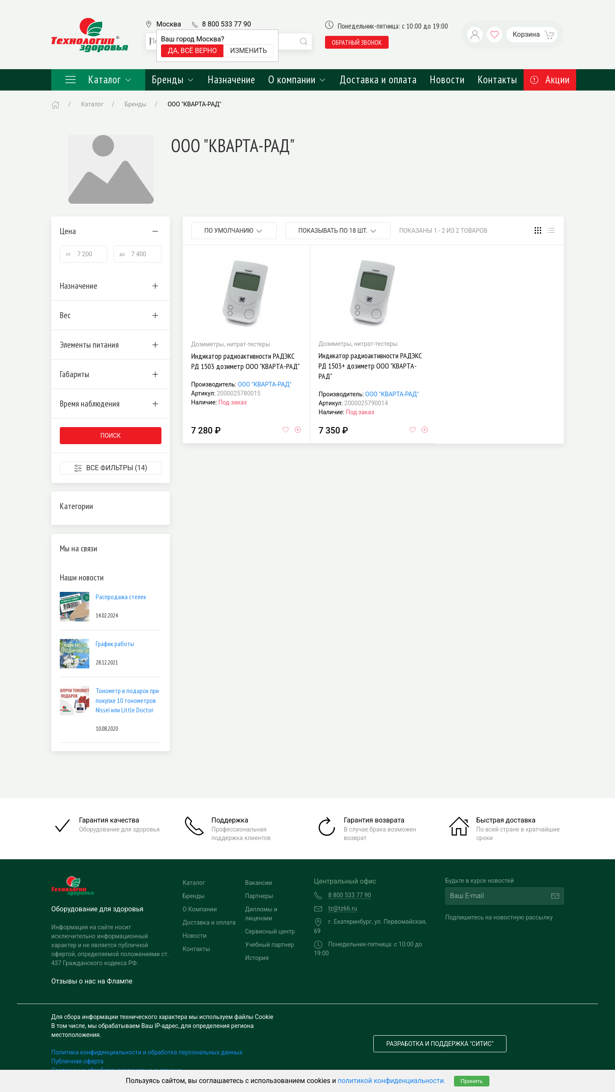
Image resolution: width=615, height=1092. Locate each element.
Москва (168, 24)
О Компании (200, 909)
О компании (297, 79)
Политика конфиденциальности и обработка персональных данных (147, 1052)
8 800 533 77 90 (226, 24)
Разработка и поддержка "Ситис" (440, 1043)
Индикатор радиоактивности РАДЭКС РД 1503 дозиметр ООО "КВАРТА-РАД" (245, 361)
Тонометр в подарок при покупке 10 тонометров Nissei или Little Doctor (127, 700)
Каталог (98, 79)
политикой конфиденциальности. (392, 1081)
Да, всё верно (192, 51)
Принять (471, 1081)
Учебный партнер (269, 944)
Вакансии (258, 882)
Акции (550, 79)
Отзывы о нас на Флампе (91, 981)
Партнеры (259, 896)
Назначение (231, 79)
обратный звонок (357, 42)
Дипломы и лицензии (261, 914)
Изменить (248, 51)
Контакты (497, 79)
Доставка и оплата (378, 79)
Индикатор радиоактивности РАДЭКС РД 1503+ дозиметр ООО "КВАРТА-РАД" (370, 366)
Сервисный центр (270, 931)
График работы (115, 643)
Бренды (173, 79)
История (257, 957)
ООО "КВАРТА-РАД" (265, 384)
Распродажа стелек (121, 596)
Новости (447, 79)
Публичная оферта (77, 1061)
